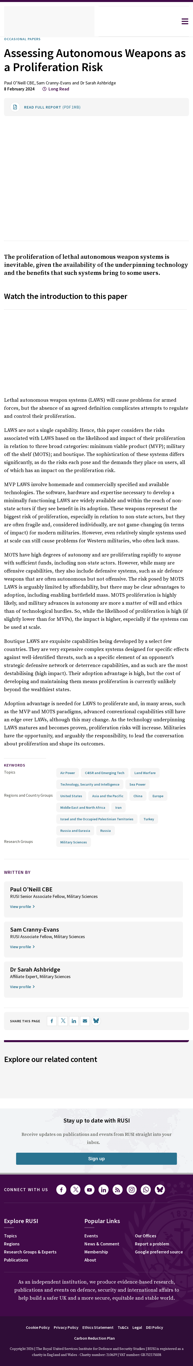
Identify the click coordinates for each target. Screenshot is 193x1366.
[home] (49, 21)
